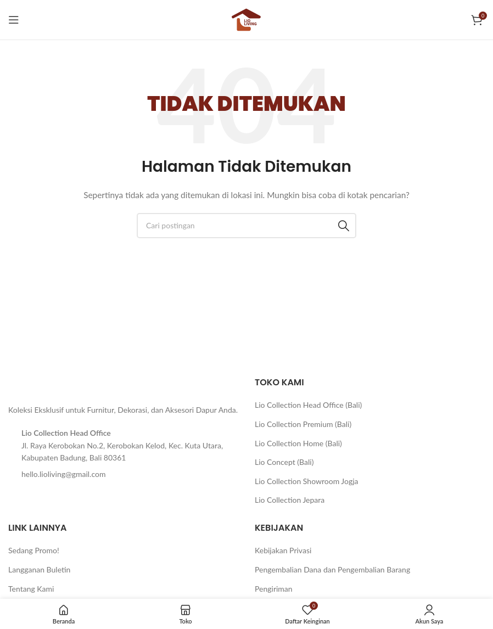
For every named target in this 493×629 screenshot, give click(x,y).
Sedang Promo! (33, 550)
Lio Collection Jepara (289, 499)
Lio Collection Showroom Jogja (306, 481)
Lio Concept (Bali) (284, 462)
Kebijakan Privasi (283, 550)
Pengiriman (274, 588)
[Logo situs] (246, 19)
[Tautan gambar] (35, 384)
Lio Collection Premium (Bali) (303, 424)
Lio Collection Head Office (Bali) (308, 404)
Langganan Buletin (39, 569)
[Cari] (246, 225)
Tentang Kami (31, 588)
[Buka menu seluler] (14, 20)
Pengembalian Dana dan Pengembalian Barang (332, 569)
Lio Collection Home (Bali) (298, 443)
